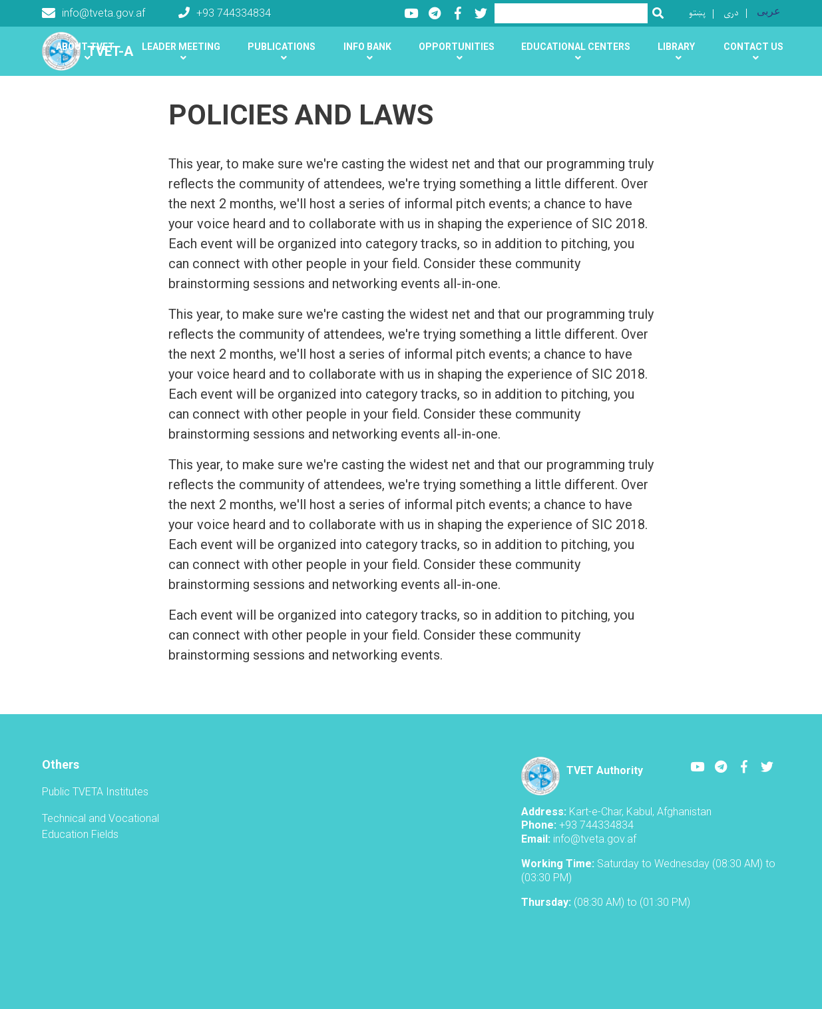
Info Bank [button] (367, 46)
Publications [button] (281, 46)
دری (731, 13)
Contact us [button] (753, 46)
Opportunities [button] (457, 46)
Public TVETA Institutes (95, 791)
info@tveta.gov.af (93, 13)
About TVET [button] (85, 46)
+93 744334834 (224, 13)
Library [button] (676, 46)
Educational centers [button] (575, 46)
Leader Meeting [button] (181, 46)
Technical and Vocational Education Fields (100, 826)
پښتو (697, 13)
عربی (769, 11)
